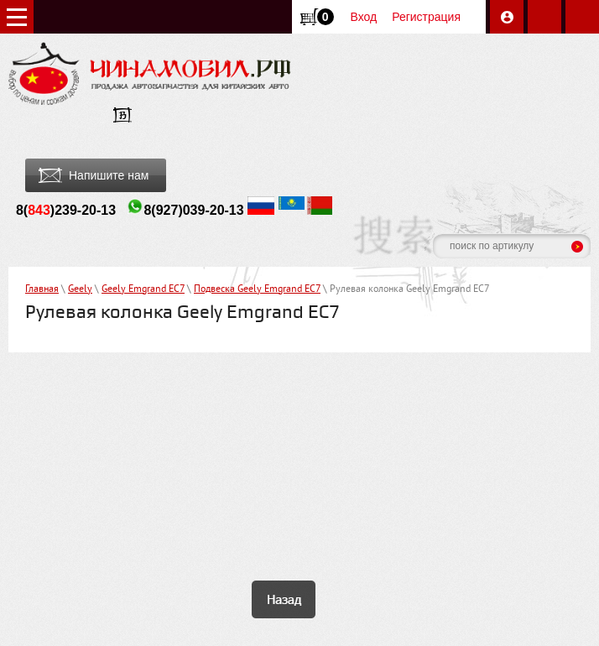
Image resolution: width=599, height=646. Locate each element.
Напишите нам (108, 175)
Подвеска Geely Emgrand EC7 (257, 290)
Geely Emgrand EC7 (143, 290)
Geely (80, 290)
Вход (364, 16)
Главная (42, 290)
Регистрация (426, 16)
